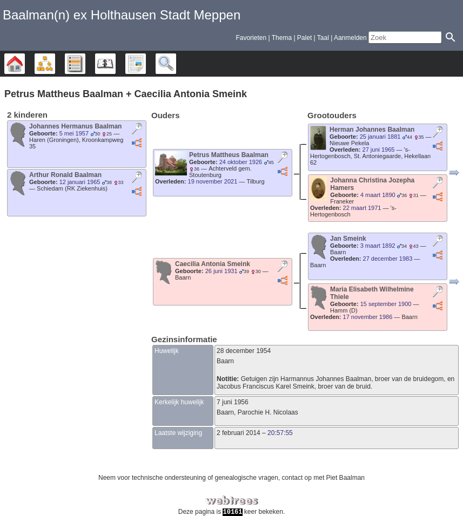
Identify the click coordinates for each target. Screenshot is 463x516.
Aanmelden (350, 38)
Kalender (115, 63)
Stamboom (24, 63)
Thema (282, 38)
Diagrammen (55, 63)
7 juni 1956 (233, 402)
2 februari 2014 (238, 433)
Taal (323, 38)
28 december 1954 (244, 351)
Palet (304, 38)
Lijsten (85, 63)
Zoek (176, 63)
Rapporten (145, 63)
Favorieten (251, 38)
